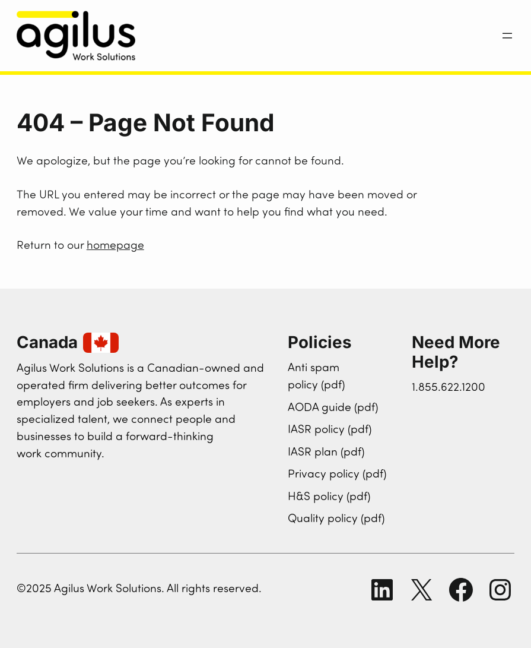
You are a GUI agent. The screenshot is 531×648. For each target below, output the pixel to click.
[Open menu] (507, 36)
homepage (115, 246)
